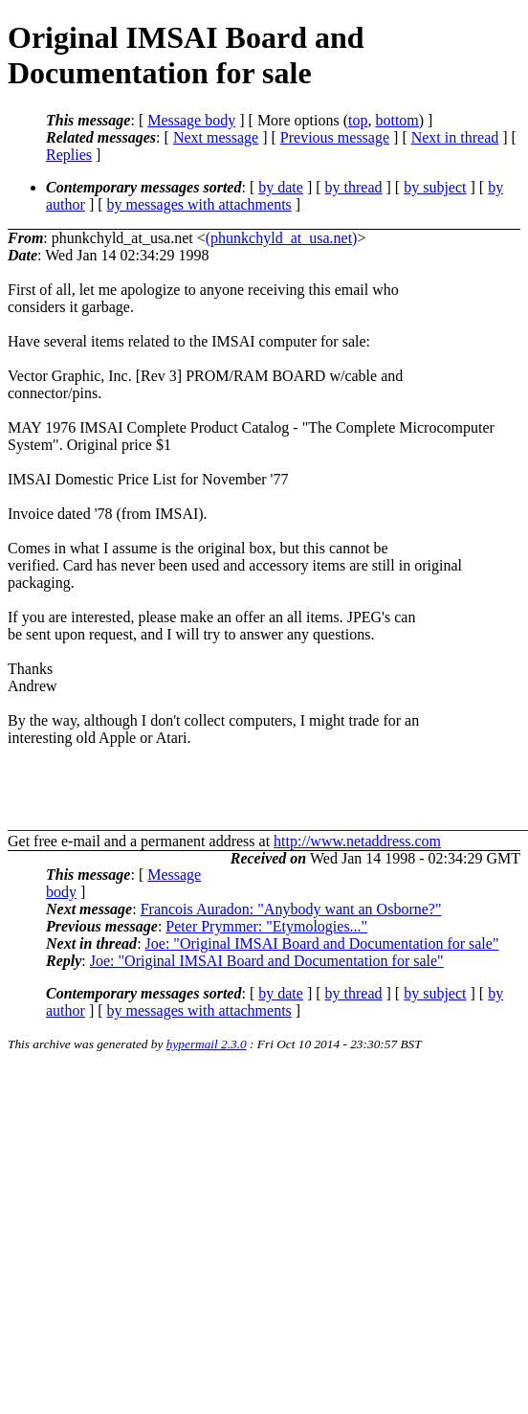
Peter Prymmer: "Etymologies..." (266, 926)
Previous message (334, 137)
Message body (191, 120)
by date (280, 187)
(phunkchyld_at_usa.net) (282, 238)
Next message (215, 137)
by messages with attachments (199, 204)
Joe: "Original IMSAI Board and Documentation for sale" (322, 943)
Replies (69, 154)
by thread (354, 187)
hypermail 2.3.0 (206, 1044)
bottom (396, 120)
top (357, 120)
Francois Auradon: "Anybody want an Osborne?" (291, 909)
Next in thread (455, 137)
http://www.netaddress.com (357, 841)
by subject (435, 187)
